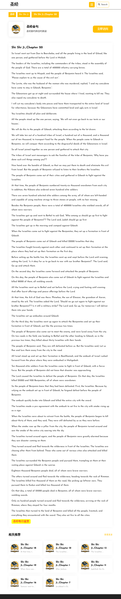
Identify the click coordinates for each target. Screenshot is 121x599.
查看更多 (108, 535)
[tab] (92, 4)
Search (102, 4)
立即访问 (102, 29)
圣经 (14, 5)
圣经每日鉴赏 (21, 521)
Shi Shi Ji (24, 14)
